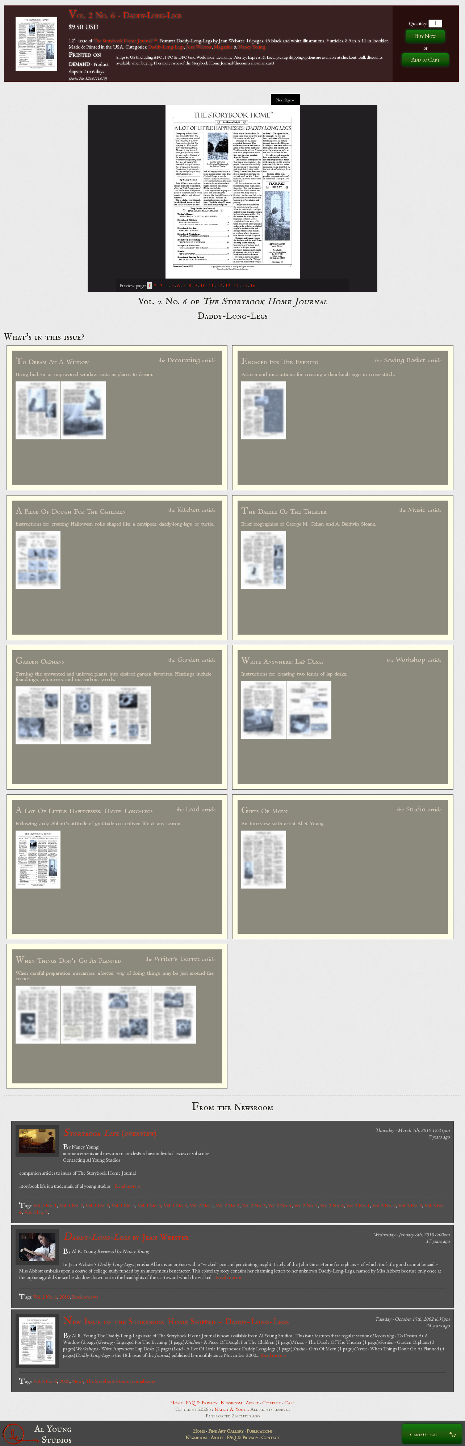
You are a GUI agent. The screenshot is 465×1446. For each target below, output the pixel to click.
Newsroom (231, 1402)
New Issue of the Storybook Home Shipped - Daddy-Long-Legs (176, 1321)
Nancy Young (251, 46)
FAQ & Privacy (201, 1402)
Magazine (223, 46)
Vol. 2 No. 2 (227, 1205)
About (252, 1402)
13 (227, 285)
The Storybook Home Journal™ (125, 40)
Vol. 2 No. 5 (306, 1205)
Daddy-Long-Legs (166, 46)
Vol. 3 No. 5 (36, 1212)
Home (176, 1402)
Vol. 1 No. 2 (71, 1205)
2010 (64, 1297)
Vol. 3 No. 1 (358, 1205)
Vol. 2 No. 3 (253, 1205)
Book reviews (85, 1297)
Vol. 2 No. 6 (332, 1205)
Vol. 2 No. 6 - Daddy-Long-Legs (125, 15)
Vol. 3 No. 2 (384, 1205)
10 (202, 285)
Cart (289, 1402)
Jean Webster (198, 46)
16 (252, 285)
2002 (64, 1381)
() (109, 1133)
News (77, 1381)
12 (219, 285)
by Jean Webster (126, 1237)
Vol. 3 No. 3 (410, 1205)
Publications (259, 1431)
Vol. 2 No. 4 (280, 1205)
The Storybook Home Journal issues (120, 1381)
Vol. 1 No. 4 (123, 1205)
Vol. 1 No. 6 (175, 1205)
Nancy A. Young (231, 1409)
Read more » (128, 1186)
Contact (271, 1402)
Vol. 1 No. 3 (97, 1205)
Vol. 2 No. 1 (201, 1205)
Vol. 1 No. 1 (45, 1205)
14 (236, 285)
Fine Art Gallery (225, 1431)
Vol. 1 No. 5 (149, 1205)
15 (244, 285)
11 (211, 285)
